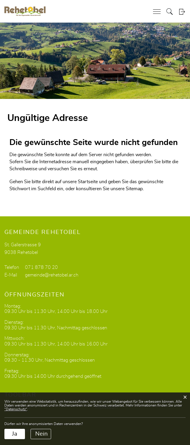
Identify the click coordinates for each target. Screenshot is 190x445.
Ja (14, 434)
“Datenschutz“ (15, 409)
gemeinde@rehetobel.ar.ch (51, 275)
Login (182, 11)
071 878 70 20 (41, 267)
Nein (41, 434)
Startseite (88, 181)
